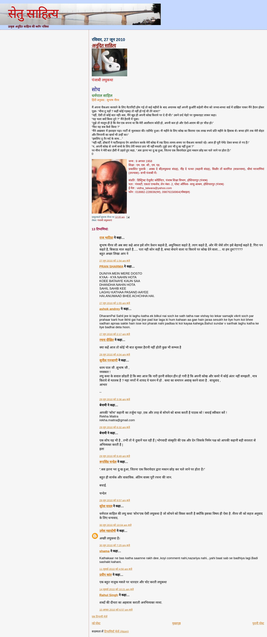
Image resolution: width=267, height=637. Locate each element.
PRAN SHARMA (111, 266)
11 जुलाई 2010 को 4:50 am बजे (115, 569)
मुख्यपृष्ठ (176, 623)
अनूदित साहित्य (104, 45)
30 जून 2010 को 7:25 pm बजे (114, 545)
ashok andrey (109, 309)
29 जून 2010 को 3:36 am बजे (114, 399)
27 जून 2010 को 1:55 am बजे (114, 303)
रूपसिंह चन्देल (107, 462)
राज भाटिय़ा (106, 237)
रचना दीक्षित (106, 340)
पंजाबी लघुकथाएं (104, 220)
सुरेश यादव (105, 506)
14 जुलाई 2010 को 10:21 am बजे (116, 589)
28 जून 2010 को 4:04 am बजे (114, 354)
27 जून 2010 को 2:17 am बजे (114, 334)
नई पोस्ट (96, 623)
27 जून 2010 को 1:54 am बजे (114, 260)
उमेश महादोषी (107, 531)
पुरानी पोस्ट (258, 623)
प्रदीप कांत (105, 575)
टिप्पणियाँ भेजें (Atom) (116, 631)
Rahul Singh (108, 595)
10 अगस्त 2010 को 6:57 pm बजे (116, 609)
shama (104, 551)
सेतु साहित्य (33, 13)
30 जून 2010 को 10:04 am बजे (115, 525)
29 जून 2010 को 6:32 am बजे (114, 427)
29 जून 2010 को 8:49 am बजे (114, 456)
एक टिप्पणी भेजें (99, 616)
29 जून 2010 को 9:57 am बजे (114, 500)
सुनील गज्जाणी (108, 360)
